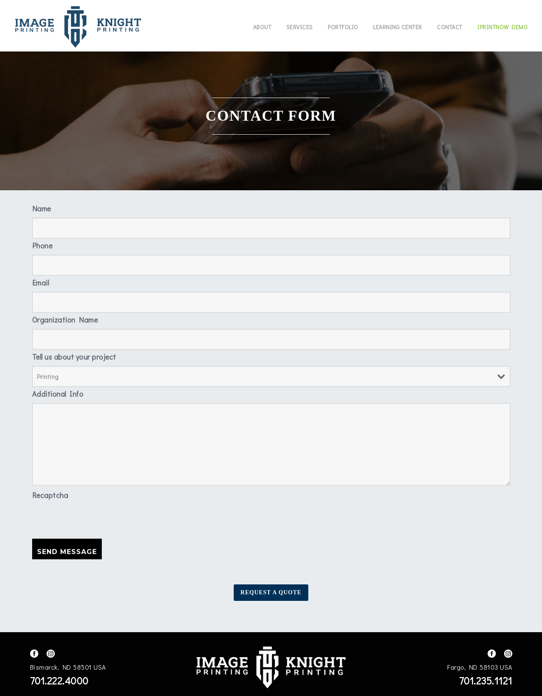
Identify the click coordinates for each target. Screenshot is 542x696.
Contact (449, 27)
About (262, 27)
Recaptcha (50, 493)
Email (40, 280)
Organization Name (65, 317)
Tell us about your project (74, 355)
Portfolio (343, 27)
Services (299, 27)
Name (41, 206)
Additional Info (58, 392)
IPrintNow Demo (502, 27)
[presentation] (94, 518)
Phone (42, 243)
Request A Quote (271, 592)
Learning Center (397, 27)
